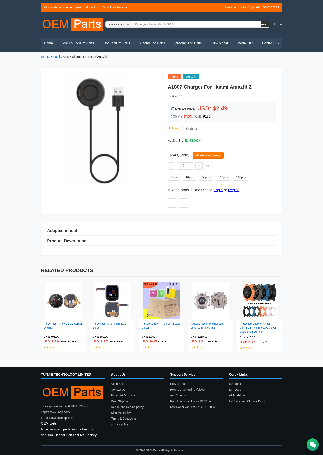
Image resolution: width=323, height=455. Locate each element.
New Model (219, 43)
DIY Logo (235, 389)
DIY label (235, 383)
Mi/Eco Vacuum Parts (78, 43)
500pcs (241, 177)
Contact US (270, 43)
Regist (233, 190)
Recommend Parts (188, 43)
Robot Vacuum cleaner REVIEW (191, 401)
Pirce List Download (124, 395)
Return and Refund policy (127, 407)
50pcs (206, 177)
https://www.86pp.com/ (55, 412)
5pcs (174, 177)
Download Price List (115, 7)
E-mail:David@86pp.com (57, 418)
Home (48, 43)
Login (278, 24)
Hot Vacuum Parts (116, 43)
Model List (92, 7)
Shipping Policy (121, 412)
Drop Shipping (120, 401)
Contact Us (118, 389)
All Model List (237, 395)
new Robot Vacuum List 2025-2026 (192, 407)
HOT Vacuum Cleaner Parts (247, 401)
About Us (117, 383)
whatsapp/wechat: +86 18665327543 (64, 406)
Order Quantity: (179, 155)
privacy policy (119, 424)
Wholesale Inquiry (208, 155)
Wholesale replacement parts (62, 7)
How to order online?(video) (188, 389)
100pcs (223, 177)
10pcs (189, 177)
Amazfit (56, 56)
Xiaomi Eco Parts (152, 43)
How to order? (179, 383)
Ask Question (178, 395)
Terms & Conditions (123, 418)
